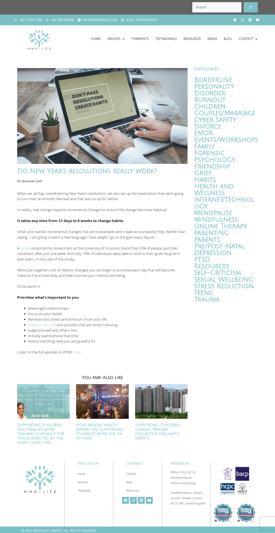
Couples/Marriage (224, 113)
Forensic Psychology (214, 156)
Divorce (207, 126)
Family (204, 146)
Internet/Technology (224, 203)
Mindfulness (216, 219)
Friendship (212, 166)
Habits (205, 179)
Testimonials (166, 39)
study (24, 248)
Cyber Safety (215, 119)
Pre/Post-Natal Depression (219, 250)
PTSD (202, 259)
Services (116, 39)
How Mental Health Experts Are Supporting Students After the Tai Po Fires (100, 431)
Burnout (210, 100)
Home (96, 39)
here (76, 352)
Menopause (213, 213)
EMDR (203, 133)
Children (210, 106)
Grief (203, 173)
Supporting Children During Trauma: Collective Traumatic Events (157, 431)
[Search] (251, 7)
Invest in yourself (42, 324)
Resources (192, 39)
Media (212, 39)
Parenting (211, 233)
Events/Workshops (226, 139)
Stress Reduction (224, 286)
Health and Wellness (214, 190)
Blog (228, 39)
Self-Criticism (217, 273)
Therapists (140, 39)
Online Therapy (220, 226)
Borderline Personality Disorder (214, 86)
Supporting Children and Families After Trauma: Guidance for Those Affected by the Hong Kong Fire (40, 434)
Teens (203, 293)
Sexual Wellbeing (223, 279)
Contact (248, 39)
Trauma (207, 299)
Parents (207, 239)
